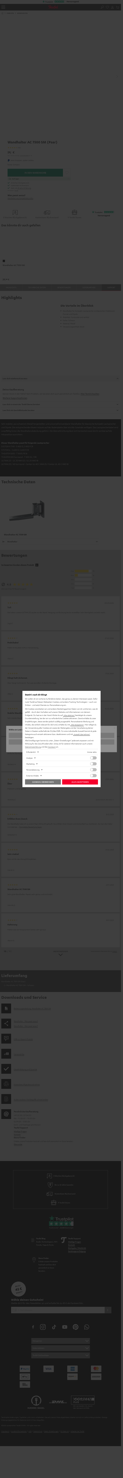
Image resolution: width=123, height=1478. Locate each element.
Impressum (54, 747)
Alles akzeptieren (80, 782)
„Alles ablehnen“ (69, 715)
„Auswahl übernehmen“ (82, 734)
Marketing (30, 764)
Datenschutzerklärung (34, 747)
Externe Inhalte (32, 775)
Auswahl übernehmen (43, 782)
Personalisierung (32, 770)
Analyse (29, 758)
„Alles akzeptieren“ (77, 725)
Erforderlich (31, 752)
